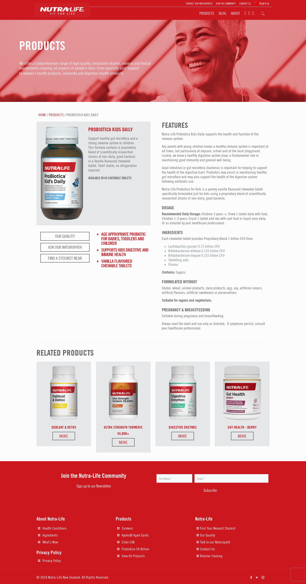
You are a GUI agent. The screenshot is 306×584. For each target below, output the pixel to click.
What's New (50, 542)
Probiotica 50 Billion (135, 549)
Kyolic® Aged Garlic (135, 535)
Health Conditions (55, 528)
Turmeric (127, 528)
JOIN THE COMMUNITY (226, 3)
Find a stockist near (65, 258)
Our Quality (65, 236)
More (63, 436)
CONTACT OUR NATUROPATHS (199, 3)
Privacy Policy (52, 561)
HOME (42, 115)
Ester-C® (128, 542)
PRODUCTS (56, 115)
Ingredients (50, 535)
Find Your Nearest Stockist (217, 528)
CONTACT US (245, 3)
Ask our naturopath (65, 247)
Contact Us (207, 549)
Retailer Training (211, 556)
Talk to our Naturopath (215, 542)
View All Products (133, 556)
